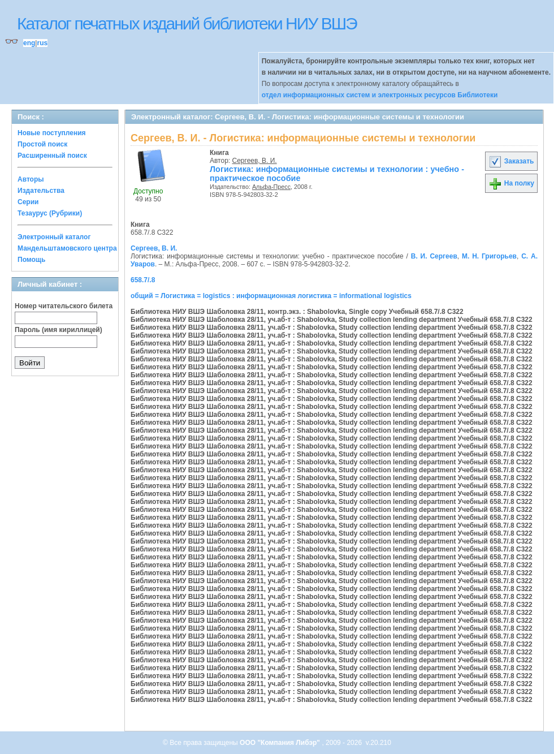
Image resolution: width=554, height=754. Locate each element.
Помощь (31, 260)
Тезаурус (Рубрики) (50, 213)
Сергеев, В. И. (254, 161)
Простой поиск (42, 144)
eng (29, 43)
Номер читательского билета (63, 306)
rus (42, 43)
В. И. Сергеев (434, 256)
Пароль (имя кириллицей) (58, 330)
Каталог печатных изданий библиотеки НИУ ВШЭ (187, 23)
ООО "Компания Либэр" (281, 743)
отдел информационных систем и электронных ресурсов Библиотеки (380, 95)
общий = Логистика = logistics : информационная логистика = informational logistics (271, 296)
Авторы (31, 179)
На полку (511, 183)
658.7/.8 (143, 280)
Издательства (41, 191)
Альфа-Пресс (271, 186)
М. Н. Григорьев (489, 256)
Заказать (511, 161)
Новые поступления (52, 133)
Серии (28, 202)
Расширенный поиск (52, 156)
